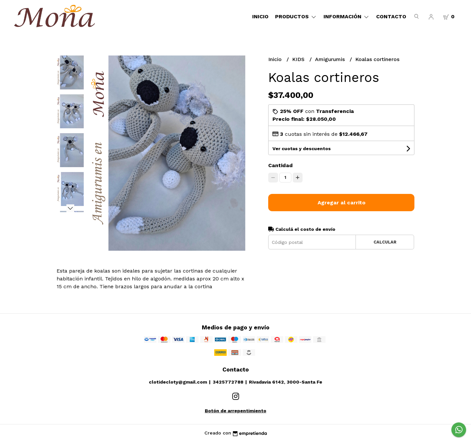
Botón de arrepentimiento (235, 410)
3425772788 (228, 382)
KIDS (299, 59)
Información (346, 16)
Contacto (391, 16)
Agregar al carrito (341, 202)
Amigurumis (330, 59)
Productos (296, 16)
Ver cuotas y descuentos (301, 148)
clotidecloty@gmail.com (178, 382)
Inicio (260, 16)
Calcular (385, 242)
